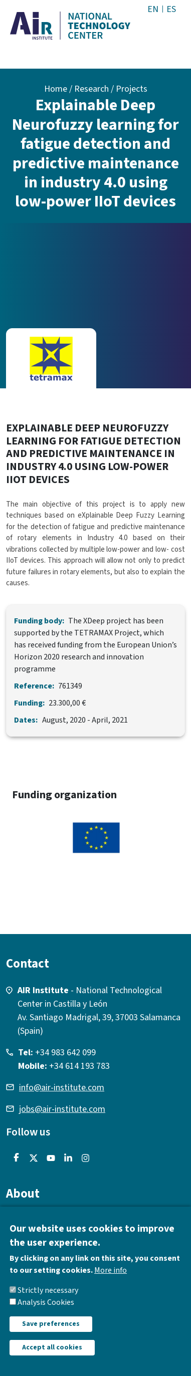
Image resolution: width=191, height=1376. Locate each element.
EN (152, 9)
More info (110, 1281)
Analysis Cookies (46, 1313)
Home (55, 89)
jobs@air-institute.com (62, 1109)
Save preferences (51, 1335)
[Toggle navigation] (171, 29)
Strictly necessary (48, 1301)
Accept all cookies (52, 1359)
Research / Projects (110, 89)
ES (171, 9)
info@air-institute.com (61, 1087)
